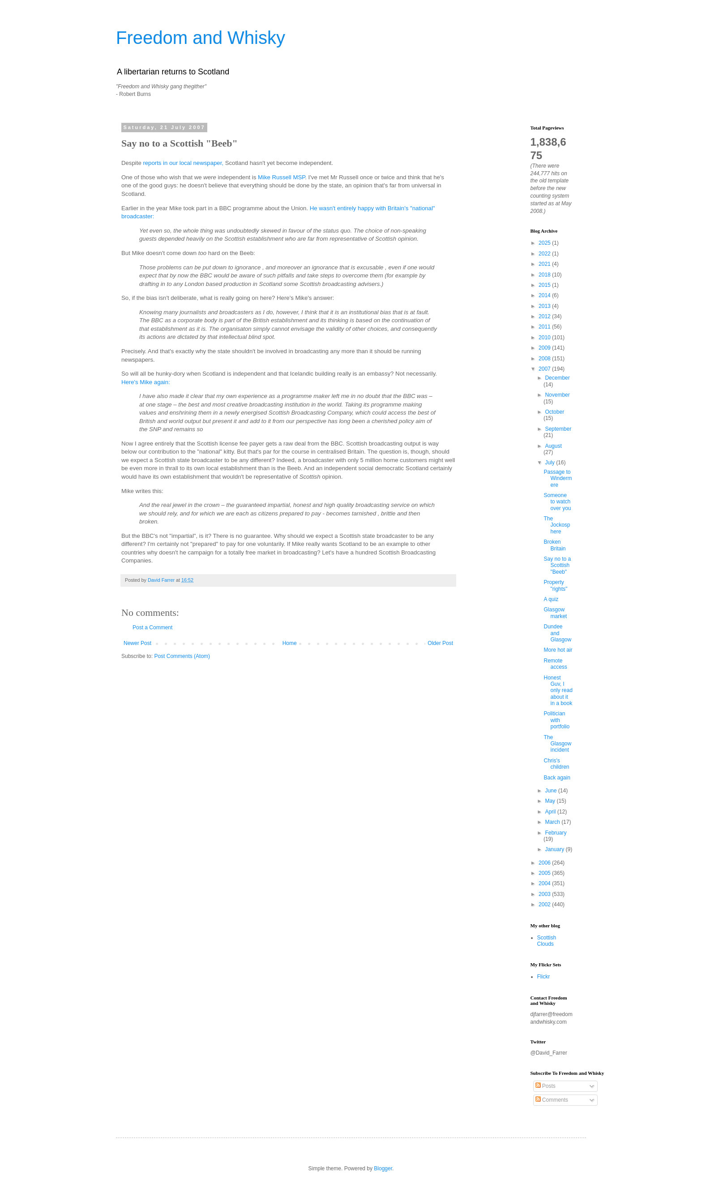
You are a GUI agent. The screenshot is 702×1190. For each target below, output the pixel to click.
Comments (551, 1100)
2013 (545, 306)
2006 (545, 863)
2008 (545, 358)
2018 (545, 275)
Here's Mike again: (145, 382)
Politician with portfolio (556, 720)
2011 (545, 327)
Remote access (555, 664)
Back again (557, 778)
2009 (545, 348)
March (553, 822)
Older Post (440, 643)
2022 (545, 254)
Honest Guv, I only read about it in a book (558, 691)
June (551, 791)
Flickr (543, 977)
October (554, 412)
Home (290, 643)
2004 (545, 883)
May (550, 801)
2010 (545, 337)
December (557, 378)
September (558, 429)
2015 (545, 285)
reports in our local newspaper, (183, 163)
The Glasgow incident (557, 743)
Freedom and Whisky (200, 38)
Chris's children (556, 763)
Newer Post (137, 643)
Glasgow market (555, 612)
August (553, 446)
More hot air (558, 650)
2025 (545, 243)
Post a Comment (152, 627)
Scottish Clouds (546, 941)
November (557, 395)
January (555, 849)
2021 (545, 264)
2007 (545, 369)
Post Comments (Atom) (182, 656)
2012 (545, 316)
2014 (545, 295)
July (550, 462)
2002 (545, 904)
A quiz (551, 599)
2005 (545, 873)
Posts (545, 1086)
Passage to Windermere (558, 478)
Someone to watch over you (557, 501)
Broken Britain (554, 545)
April (551, 812)
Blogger (383, 1168)
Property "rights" (555, 585)
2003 (545, 894)
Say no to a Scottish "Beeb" (557, 565)
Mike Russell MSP (281, 177)
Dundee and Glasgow (557, 633)
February (555, 833)
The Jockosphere (557, 525)
